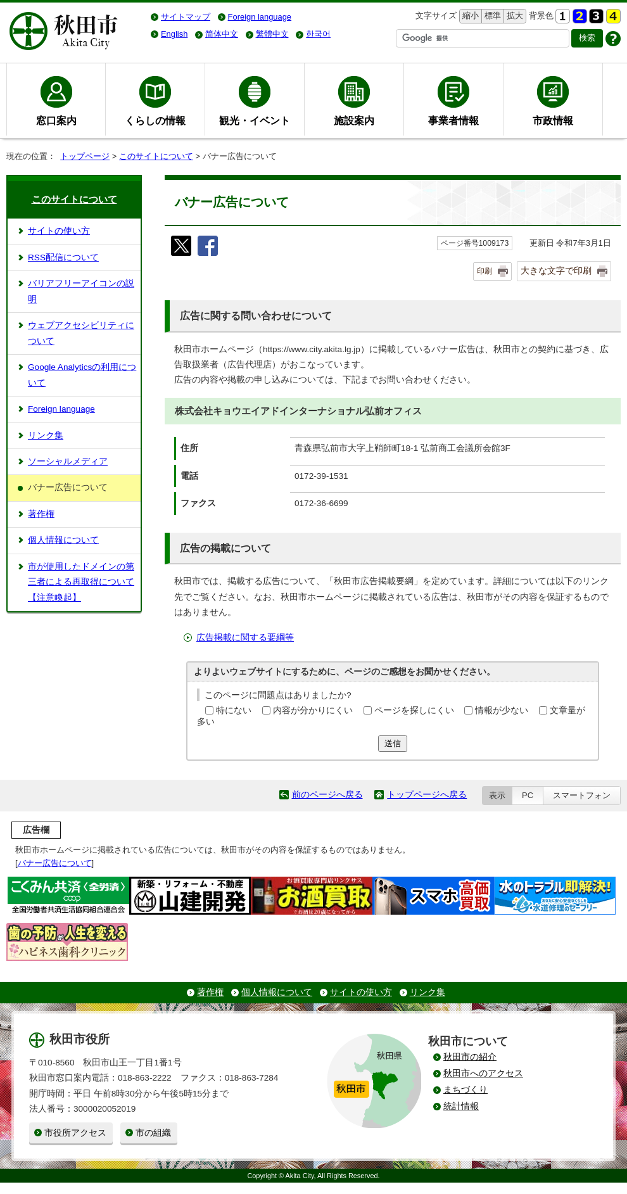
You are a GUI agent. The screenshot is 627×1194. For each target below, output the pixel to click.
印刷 (484, 271)
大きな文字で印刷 (556, 270)
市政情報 (553, 120)
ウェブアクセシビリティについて (81, 333)
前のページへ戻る (327, 794)
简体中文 (221, 34)
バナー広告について (55, 863)
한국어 (318, 34)
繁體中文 (272, 34)
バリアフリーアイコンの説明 (81, 291)
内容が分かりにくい (313, 710)
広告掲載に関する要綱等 (245, 637)
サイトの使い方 (59, 231)
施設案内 (354, 120)
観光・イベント (254, 120)
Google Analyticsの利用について (82, 374)
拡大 (513, 16)
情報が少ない (501, 710)
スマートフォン (582, 795)
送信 (392, 743)
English (174, 34)
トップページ (85, 156)
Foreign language (61, 409)
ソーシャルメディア (68, 461)
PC (527, 795)
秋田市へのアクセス (483, 1073)
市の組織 (153, 1133)
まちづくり (465, 1090)
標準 (491, 16)
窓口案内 (56, 120)
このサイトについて (156, 156)
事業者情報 (453, 120)
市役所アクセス (75, 1133)
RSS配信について (63, 257)
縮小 (469, 16)
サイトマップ (185, 17)
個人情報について (63, 540)
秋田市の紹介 (470, 1057)
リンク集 (45, 435)
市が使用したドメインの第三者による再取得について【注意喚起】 (81, 582)
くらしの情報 (155, 120)
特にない (233, 710)
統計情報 (461, 1106)
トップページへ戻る (427, 794)
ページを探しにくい (414, 710)
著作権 (41, 514)
